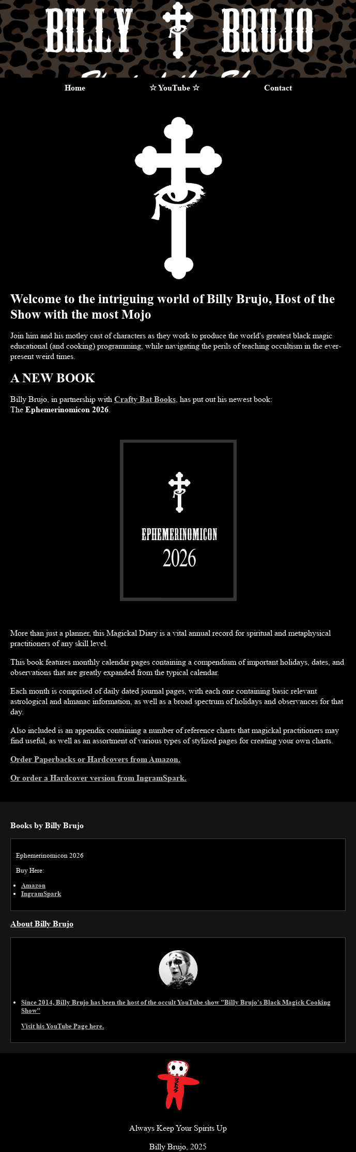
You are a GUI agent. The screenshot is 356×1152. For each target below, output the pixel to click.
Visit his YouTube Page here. (62, 1026)
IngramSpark (41, 893)
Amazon (33, 885)
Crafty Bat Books (145, 399)
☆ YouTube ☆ (174, 88)
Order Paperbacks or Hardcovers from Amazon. (95, 759)
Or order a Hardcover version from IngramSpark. (98, 778)
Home (75, 88)
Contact (278, 88)
